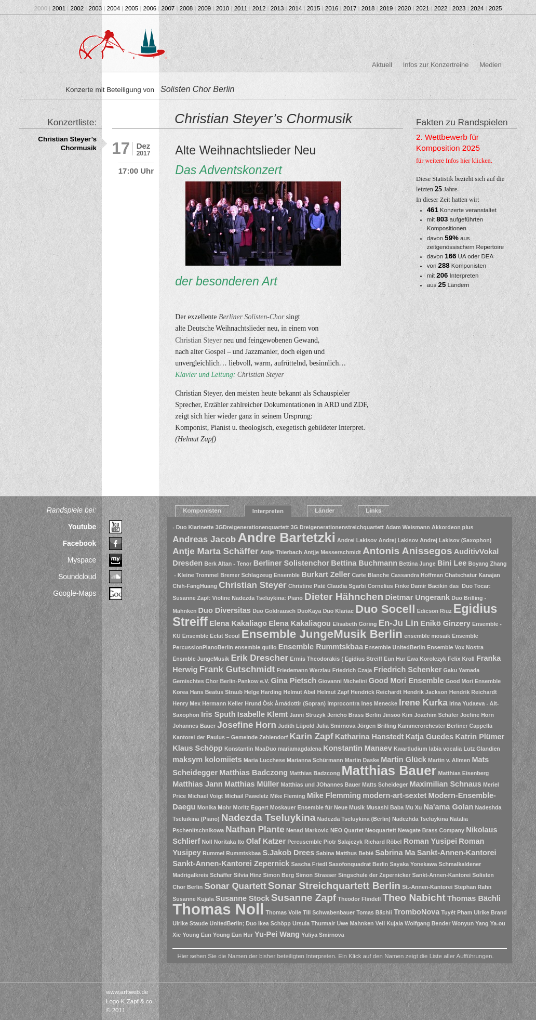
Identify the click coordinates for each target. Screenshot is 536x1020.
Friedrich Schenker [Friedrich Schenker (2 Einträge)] (407, 669)
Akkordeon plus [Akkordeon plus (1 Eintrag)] (453, 527)
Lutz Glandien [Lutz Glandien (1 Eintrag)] (481, 749)
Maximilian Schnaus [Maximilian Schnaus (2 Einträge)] (445, 784)
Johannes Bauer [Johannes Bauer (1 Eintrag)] (194, 726)
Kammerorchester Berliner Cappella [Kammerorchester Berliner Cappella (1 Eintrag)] (445, 726)
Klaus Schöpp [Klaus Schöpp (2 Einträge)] (197, 748)
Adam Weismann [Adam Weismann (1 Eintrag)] (407, 527)
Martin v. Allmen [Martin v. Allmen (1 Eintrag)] (449, 760)
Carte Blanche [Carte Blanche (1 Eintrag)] (371, 575)
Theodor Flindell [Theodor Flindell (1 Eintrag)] (359, 899)
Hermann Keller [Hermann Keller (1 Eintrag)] (222, 703)
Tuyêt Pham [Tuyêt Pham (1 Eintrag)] (457, 912)
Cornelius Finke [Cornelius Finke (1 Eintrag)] (388, 586)
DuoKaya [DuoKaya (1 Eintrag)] (309, 611)
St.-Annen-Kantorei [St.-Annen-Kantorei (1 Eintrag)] (427, 887)
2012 (259, 8)
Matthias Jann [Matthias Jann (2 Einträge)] (197, 784)
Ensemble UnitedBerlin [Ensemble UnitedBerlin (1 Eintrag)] (395, 647)
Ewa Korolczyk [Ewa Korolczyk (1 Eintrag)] (426, 659)
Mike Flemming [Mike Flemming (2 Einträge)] (334, 795)
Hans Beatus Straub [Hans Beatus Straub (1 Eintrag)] (216, 692)
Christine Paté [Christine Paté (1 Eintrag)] (307, 586)
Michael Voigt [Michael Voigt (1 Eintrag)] (205, 796)
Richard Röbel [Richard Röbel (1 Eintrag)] (382, 842)
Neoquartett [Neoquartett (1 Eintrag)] (380, 830)
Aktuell (382, 65)
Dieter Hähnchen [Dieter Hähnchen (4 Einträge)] (343, 596)
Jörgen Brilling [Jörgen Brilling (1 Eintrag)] (376, 726)
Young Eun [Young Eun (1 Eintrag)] (196, 935)
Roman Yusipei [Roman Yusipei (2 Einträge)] (430, 841)
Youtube (82, 526)
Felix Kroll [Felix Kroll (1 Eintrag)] (461, 659)
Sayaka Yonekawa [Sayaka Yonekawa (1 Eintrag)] (413, 864)
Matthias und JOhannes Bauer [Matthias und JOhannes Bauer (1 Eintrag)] (320, 784)
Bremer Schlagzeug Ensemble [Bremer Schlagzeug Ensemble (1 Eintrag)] (260, 575)
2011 (241, 8)
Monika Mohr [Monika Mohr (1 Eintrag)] (214, 807)
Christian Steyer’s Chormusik (67, 143)
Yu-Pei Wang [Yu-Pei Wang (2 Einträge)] (277, 934)
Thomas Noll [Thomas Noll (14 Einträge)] (218, 909)
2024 (477, 8)
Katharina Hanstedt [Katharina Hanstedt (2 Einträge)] (369, 737)
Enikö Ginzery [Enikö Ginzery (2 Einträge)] (445, 623)
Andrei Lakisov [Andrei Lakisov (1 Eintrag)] (357, 540)
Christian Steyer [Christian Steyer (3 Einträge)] (253, 585)
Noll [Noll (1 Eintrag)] (207, 842)
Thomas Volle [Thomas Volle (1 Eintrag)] (283, 912)
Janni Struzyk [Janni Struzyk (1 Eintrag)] (307, 715)
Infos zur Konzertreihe (436, 65)
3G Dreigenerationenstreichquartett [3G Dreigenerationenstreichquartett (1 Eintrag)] (336, 527)
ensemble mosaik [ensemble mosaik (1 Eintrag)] (427, 636)
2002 (77, 8)
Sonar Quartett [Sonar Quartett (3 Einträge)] (235, 886)
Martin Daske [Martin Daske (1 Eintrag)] (362, 760)
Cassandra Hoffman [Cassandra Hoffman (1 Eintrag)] (417, 575)
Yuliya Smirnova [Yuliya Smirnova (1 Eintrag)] (322, 935)
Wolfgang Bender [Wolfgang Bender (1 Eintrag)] (427, 923)
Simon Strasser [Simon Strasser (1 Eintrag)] (316, 875)
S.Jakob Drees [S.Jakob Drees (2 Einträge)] (288, 852)
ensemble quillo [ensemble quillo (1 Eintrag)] (256, 647)
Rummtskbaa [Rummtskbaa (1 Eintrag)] (243, 853)
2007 (168, 8)
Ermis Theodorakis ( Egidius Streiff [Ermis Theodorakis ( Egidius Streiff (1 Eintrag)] (336, 659)
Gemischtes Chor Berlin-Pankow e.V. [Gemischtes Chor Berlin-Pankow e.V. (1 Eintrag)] (220, 681)
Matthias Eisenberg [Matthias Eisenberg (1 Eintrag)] (463, 773)
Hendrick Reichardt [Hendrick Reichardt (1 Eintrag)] (376, 692)
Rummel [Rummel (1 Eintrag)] (213, 853)
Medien (490, 65)
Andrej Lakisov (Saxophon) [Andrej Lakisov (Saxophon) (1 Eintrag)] (455, 540)
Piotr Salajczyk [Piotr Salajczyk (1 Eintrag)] (343, 842)
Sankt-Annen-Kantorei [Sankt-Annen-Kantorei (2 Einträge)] (457, 852)
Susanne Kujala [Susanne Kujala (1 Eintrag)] (192, 899)
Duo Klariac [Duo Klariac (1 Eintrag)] (338, 611)
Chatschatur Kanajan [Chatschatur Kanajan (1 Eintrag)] (472, 575)
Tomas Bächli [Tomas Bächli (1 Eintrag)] (374, 912)
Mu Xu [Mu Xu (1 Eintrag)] (413, 807)
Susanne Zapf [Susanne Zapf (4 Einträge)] (304, 897)
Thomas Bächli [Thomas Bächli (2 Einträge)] (474, 898)
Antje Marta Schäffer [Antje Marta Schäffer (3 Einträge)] (215, 551)
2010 (223, 8)
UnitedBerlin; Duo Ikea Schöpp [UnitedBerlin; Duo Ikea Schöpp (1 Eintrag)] (250, 923)
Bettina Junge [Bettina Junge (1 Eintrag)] (417, 563)
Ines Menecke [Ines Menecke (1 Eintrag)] (379, 703)
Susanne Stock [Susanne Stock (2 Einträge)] (243, 898)
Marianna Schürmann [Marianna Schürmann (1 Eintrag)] (315, 760)
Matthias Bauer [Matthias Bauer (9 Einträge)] (389, 770)
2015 (313, 8)
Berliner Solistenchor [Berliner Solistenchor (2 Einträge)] (291, 563)
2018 (368, 8)
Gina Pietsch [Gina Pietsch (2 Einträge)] (294, 680)
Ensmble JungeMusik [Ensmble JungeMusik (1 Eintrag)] (200, 659)
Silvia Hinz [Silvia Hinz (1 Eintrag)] (247, 875)
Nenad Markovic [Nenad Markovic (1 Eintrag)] (307, 830)
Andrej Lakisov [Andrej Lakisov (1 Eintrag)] (398, 540)
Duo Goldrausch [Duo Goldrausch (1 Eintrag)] (274, 611)
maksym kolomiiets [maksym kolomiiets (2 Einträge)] (207, 759)
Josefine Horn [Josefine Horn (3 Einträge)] (246, 725)
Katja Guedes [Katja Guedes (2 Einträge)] (429, 737)
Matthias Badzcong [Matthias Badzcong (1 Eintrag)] (314, 773)
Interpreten (268, 511)
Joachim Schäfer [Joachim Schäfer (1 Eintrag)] (436, 715)
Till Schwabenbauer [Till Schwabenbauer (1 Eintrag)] (329, 912)
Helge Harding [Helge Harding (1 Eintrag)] (263, 692)
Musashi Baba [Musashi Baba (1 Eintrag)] (385, 807)
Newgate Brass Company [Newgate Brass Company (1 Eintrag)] (431, 830)
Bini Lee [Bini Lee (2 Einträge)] (451, 563)
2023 (459, 8)
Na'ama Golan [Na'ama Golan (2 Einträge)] (448, 807)
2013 (277, 8)
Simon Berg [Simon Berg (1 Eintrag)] (278, 875)
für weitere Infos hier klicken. (454, 160)
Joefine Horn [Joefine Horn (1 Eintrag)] (477, 715)
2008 (186, 8)
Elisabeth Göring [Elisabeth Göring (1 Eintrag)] (354, 624)
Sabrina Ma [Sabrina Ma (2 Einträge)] (395, 852)
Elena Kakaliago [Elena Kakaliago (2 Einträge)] (238, 623)
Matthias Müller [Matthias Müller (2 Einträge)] (251, 784)
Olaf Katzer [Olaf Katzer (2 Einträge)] (266, 841)
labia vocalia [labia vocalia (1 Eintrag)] (445, 749)
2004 (113, 8)
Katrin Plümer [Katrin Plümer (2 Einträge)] (479, 737)
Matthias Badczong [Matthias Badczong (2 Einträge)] (253, 772)
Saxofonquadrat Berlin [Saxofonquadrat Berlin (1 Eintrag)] (358, 864)
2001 (59, 8)
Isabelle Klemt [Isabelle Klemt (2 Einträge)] (262, 714)
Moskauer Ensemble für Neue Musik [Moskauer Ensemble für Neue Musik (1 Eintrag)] (317, 807)
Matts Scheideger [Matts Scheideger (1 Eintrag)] (385, 784)
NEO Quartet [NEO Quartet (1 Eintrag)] (347, 830)
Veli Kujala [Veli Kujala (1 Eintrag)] (389, 923)
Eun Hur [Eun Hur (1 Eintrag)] (394, 659)
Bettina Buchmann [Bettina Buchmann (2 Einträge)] (364, 563)
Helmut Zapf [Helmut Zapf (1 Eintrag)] (333, 692)
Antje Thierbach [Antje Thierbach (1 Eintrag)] (281, 552)
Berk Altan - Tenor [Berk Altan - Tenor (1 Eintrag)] (227, 563)
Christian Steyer (198, 340)
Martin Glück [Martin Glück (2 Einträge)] (403, 759)
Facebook (80, 543)
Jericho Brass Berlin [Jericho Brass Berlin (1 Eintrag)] (354, 715)
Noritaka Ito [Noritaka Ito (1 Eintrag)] (229, 842)
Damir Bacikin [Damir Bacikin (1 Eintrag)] (429, 586)
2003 (95, 8)
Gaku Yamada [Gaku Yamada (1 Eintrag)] (462, 670)
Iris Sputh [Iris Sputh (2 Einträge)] (218, 714)
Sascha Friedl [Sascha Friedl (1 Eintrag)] (309, 864)
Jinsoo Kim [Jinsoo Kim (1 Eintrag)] (397, 715)
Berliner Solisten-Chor (251, 317)
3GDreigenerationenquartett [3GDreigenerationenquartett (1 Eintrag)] (252, 527)
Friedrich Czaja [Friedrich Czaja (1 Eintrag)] (352, 670)
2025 (495, 8)
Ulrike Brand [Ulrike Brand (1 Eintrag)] (490, 912)
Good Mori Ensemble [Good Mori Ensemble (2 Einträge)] (406, 680)
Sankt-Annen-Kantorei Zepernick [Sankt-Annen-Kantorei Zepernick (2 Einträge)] (230, 863)
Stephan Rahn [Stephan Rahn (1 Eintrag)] (473, 887)
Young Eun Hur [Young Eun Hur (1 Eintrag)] (233, 935)
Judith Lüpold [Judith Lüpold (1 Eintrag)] (296, 726)
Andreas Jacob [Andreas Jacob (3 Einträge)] (204, 539)
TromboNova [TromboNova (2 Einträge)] (416, 912)
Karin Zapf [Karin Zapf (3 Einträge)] (311, 736)
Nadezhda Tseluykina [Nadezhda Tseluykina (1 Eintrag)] (420, 819)
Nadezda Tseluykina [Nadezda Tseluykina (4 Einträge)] (268, 817)
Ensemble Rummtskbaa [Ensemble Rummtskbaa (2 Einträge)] (320, 647)
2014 (295, 8)
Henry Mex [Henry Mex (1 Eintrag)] (186, 703)
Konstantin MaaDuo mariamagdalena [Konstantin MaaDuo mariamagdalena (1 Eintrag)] (272, 749)
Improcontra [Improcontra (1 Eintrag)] (343, 703)
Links (373, 510)
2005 (132, 8)
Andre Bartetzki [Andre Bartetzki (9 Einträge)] (286, 537)
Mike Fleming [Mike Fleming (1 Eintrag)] (287, 796)
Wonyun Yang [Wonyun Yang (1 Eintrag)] (470, 923)
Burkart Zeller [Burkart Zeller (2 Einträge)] (325, 574)
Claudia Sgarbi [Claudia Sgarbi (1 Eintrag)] (346, 586)
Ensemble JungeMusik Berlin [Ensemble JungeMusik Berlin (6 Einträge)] (322, 633)
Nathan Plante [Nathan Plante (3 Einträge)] (254, 829)
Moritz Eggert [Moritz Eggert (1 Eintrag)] (251, 807)
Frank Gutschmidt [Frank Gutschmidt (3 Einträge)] (237, 669)
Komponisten (202, 510)
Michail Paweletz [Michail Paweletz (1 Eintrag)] (247, 796)
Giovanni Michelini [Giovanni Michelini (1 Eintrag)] (342, 681)
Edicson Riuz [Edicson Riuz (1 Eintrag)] (434, 611)
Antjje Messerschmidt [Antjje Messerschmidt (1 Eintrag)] (332, 552)
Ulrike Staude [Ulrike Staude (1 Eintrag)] (190, 923)
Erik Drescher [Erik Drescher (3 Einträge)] (259, 658)
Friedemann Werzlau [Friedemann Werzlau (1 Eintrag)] (303, 670)
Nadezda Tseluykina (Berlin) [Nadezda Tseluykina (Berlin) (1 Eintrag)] (354, 819)
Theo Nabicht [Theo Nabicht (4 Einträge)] (414, 897)
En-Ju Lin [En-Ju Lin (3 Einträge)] (399, 623)
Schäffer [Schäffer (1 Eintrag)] (221, 875)
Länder (324, 510)
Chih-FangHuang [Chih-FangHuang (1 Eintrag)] (194, 586)
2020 (404, 8)
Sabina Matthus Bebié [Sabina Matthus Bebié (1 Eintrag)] (344, 853)
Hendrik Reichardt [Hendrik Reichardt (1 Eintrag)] (473, 692)
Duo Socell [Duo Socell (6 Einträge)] (385, 609)
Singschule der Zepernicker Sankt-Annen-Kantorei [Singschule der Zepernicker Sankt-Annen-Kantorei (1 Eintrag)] (404, 875)
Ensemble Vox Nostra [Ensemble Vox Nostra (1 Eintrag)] (455, 647)
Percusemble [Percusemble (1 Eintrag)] (304, 842)
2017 (350, 8)
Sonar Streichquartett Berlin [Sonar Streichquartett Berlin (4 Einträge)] (334, 885)
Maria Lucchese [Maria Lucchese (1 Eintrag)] (264, 760)
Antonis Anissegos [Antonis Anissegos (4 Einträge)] (407, 550)
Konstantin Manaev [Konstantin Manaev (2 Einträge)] (357, 748)
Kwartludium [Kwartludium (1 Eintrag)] (410, 749)
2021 (423, 8)
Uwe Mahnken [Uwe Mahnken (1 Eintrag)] (355, 923)
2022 (441, 8)
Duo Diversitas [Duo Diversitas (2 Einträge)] (224, 610)
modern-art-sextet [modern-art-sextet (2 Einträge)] (394, 795)
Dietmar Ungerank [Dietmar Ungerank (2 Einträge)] (417, 597)
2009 (204, 8)
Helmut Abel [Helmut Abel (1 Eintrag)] (300, 692)
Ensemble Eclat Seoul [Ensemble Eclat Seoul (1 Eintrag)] (211, 636)
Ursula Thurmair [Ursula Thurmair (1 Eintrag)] (313, 923)
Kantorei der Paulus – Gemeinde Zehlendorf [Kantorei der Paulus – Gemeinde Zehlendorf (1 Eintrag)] (230, 737)
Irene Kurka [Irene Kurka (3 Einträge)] (423, 703)
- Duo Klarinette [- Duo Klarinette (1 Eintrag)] (192, 527)
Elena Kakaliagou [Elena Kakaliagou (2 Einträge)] (300, 623)
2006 (150, 8)
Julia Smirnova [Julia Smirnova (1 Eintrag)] (336, 726)
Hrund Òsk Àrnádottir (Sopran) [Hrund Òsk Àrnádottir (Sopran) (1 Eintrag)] (285, 703)
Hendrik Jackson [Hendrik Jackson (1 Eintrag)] (425, 692)
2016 (332, 8)
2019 (386, 8)
